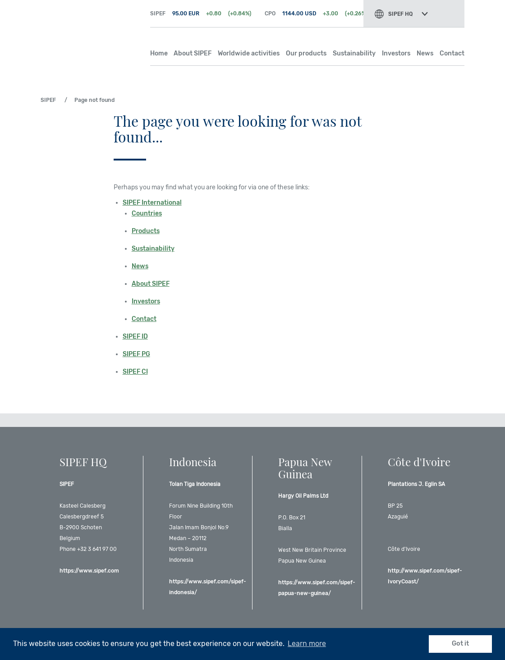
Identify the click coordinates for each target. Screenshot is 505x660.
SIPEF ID (135, 336)
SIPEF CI (135, 372)
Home (159, 53)
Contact (452, 53)
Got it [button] (460, 643)
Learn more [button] (307, 643)
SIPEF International (152, 202)
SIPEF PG (136, 354)
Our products (306, 53)
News (425, 53)
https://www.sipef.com (89, 571)
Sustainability (354, 53)
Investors (396, 53)
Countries (147, 213)
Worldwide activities (249, 53)
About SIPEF (192, 53)
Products (146, 231)
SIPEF (88, 31)
